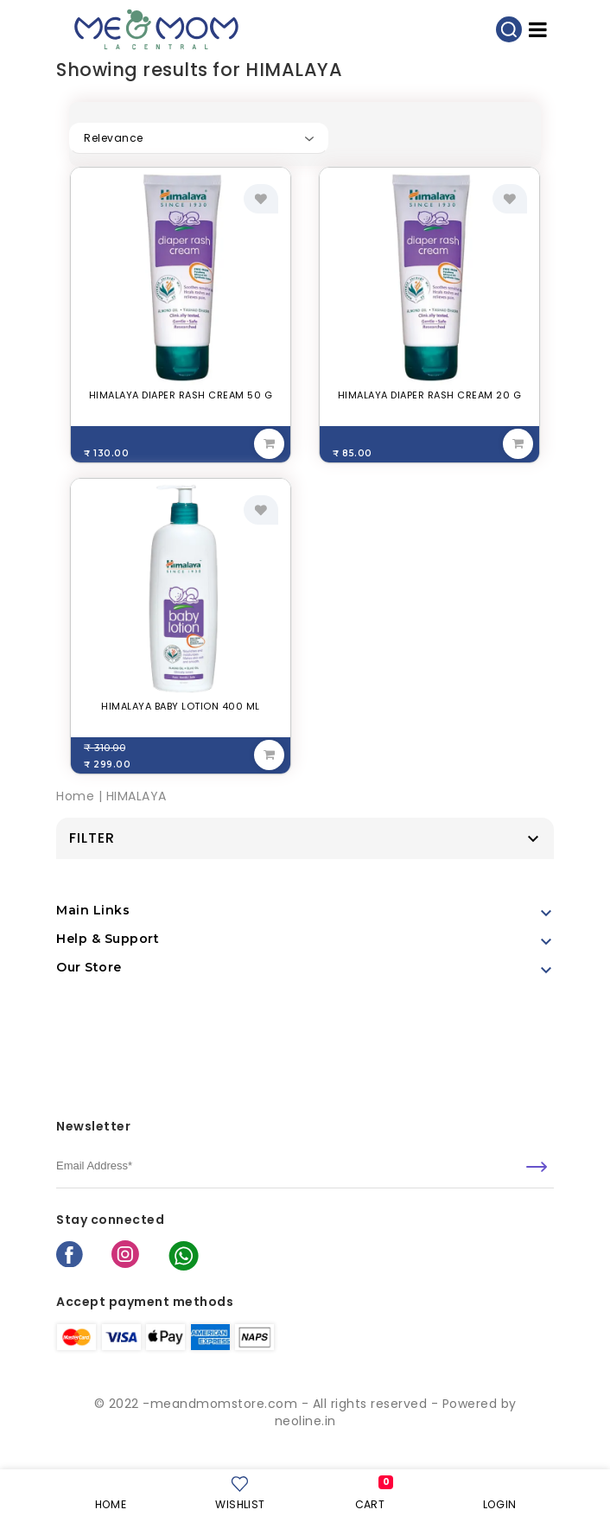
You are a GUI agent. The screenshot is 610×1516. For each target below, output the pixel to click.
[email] (305, 1166)
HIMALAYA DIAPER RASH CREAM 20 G (430, 395)
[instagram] (125, 1255)
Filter (92, 838)
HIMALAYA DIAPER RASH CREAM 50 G (181, 395)
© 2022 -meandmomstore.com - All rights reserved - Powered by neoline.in (305, 1412)
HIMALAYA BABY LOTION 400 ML (180, 706)
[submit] (536, 1167)
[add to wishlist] (261, 198)
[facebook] (69, 1256)
